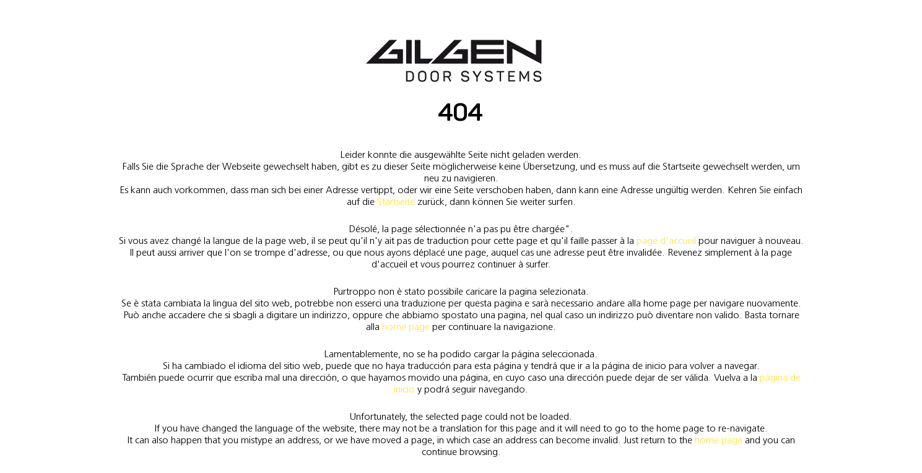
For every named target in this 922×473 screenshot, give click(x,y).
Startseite (396, 201)
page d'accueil (666, 240)
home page (406, 326)
